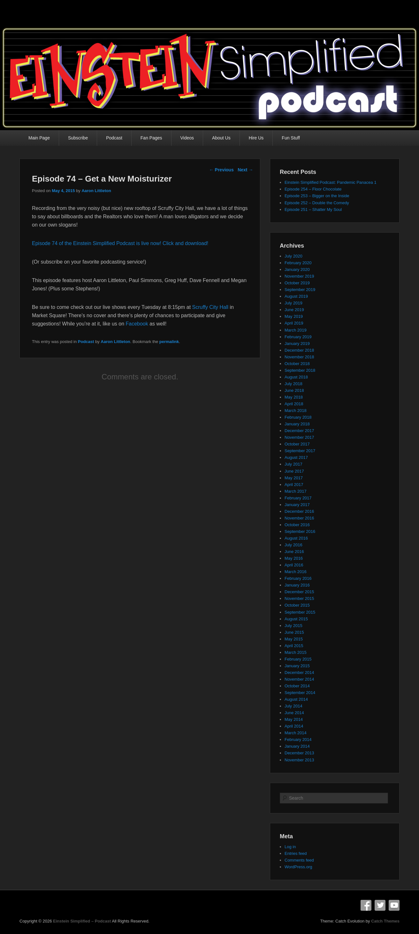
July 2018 (293, 383)
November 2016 (299, 518)
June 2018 (294, 390)
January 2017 (297, 504)
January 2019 (297, 343)
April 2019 (294, 323)
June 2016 (294, 551)
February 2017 (298, 498)
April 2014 (294, 726)
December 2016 (299, 511)
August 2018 (296, 377)
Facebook (137, 323)
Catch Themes (385, 921)
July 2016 (293, 544)
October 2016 (297, 524)
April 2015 (294, 645)
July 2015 (293, 625)
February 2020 (298, 262)
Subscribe (78, 137)
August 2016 (296, 538)
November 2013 (299, 760)
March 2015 (296, 652)
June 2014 (294, 712)
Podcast (114, 137)
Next (245, 169)
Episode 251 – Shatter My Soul (313, 209)
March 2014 (296, 732)
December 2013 (299, 753)
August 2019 (296, 296)
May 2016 (294, 558)
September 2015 (300, 612)
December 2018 (299, 350)
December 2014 (299, 672)
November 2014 (299, 679)
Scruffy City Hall (210, 307)
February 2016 (298, 578)
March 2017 (296, 491)
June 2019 (294, 309)
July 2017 (293, 464)
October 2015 (297, 605)
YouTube (394, 905)
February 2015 (298, 659)
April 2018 (294, 403)
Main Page (39, 137)
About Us (221, 137)
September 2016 (300, 531)
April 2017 (294, 484)
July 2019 (293, 303)
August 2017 (296, 457)
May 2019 (294, 316)
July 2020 (293, 256)
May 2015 (294, 639)
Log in (290, 846)
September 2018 (300, 370)
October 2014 (297, 686)
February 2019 (298, 336)
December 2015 (299, 591)
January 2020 (297, 269)
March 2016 (296, 571)
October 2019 (297, 282)
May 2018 (294, 397)
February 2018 (298, 417)
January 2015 (297, 665)
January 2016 (297, 585)
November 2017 (299, 437)
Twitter (380, 905)
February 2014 (298, 739)
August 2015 (296, 618)
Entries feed (296, 853)
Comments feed (299, 860)
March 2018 (296, 410)
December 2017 (299, 430)
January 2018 (297, 424)
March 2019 (296, 330)
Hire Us (256, 137)
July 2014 (293, 706)
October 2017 (297, 444)
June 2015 (294, 632)
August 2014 (296, 699)
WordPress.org (298, 866)
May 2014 (294, 719)
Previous (221, 169)
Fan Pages (151, 137)
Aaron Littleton (96, 190)
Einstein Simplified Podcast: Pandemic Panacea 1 (331, 182)
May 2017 (294, 477)
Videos (187, 137)
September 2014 (300, 692)
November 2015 (299, 598)
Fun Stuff (291, 137)
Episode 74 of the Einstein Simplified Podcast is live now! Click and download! (120, 243)
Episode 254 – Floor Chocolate (313, 189)
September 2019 (300, 289)
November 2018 (299, 357)
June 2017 (294, 471)
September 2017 (300, 450)
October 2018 (297, 363)
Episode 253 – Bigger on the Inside (317, 195)
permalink (169, 341)
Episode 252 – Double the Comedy (317, 202)
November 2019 (299, 276)
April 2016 (294, 565)
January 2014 (297, 746)
